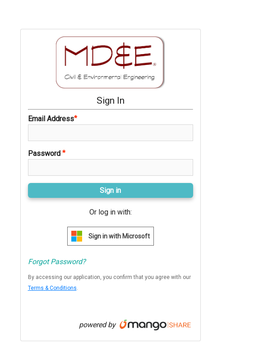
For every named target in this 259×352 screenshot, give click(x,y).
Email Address (52, 118)
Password (46, 153)
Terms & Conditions (52, 288)
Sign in (110, 190)
